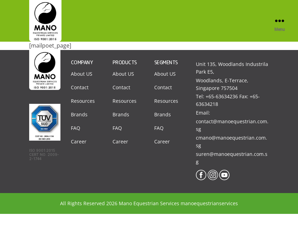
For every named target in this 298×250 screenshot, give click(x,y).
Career (78, 141)
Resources (83, 101)
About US (81, 73)
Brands (79, 114)
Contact (80, 87)
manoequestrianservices (209, 203)
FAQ (75, 128)
